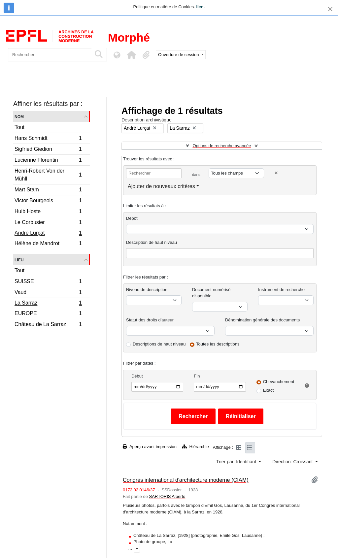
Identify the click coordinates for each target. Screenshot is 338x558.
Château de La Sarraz (48, 325)
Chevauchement (278, 381)
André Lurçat (48, 233)
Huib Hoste (48, 212)
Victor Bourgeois (48, 201)
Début (137, 376)
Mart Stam (48, 190)
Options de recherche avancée (221, 145)
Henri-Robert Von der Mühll (48, 174)
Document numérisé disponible (211, 293)
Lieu (19, 259)
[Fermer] (330, 9)
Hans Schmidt (48, 139)
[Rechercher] (49, 54)
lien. (200, 6)
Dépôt (132, 218)
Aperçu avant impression (150, 446)
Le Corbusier (48, 223)
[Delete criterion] (276, 173)
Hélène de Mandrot (48, 244)
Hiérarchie (195, 446)
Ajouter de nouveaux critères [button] (161, 186)
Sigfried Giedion (48, 150)
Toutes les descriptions (218, 344)
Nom (19, 116)
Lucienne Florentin (48, 161)
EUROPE (48, 314)
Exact (268, 390)
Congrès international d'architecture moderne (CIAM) (186, 480)
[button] (131, 54)
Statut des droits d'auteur (150, 319)
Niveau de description (146, 289)
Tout (19, 127)
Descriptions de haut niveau (159, 344)
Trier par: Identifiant (236, 461)
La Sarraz (48, 303)
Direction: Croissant (293, 461)
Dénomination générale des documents (262, 319)
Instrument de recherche (281, 289)
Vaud (48, 293)
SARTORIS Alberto (167, 496)
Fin (197, 376)
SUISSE (48, 282)
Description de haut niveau (151, 242)
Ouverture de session (179, 54)
